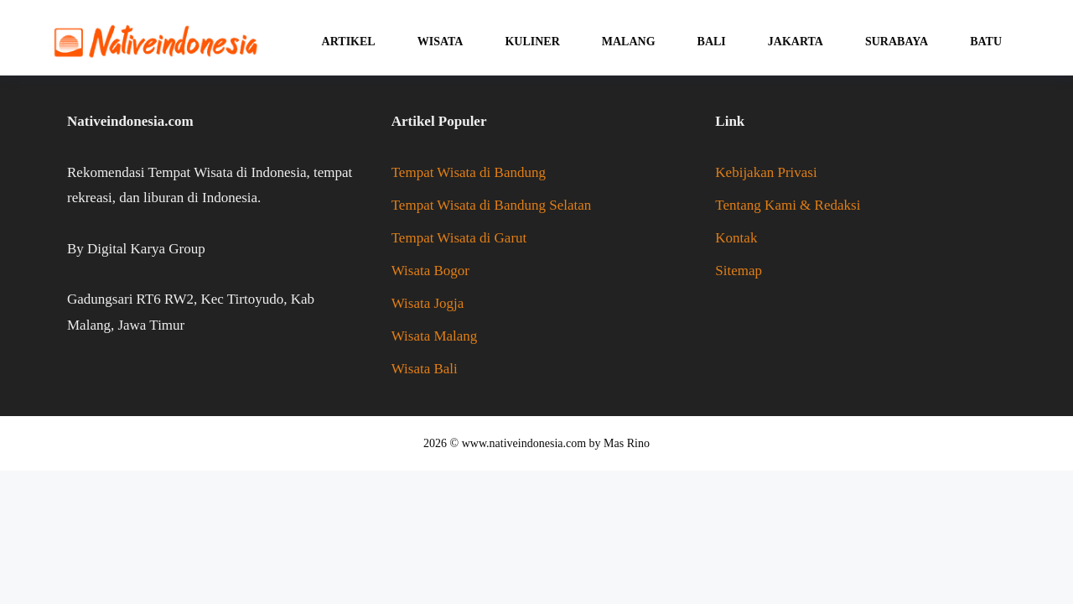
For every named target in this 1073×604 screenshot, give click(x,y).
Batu (986, 41)
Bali (711, 41)
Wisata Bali (424, 369)
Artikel (349, 41)
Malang (629, 41)
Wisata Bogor (430, 271)
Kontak (736, 238)
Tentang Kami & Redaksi (787, 205)
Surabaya (896, 41)
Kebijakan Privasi (765, 172)
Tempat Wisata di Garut (459, 238)
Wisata (440, 41)
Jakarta (795, 41)
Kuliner (532, 41)
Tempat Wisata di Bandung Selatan (491, 205)
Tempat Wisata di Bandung (468, 172)
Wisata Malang (434, 336)
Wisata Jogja (427, 303)
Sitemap (738, 271)
